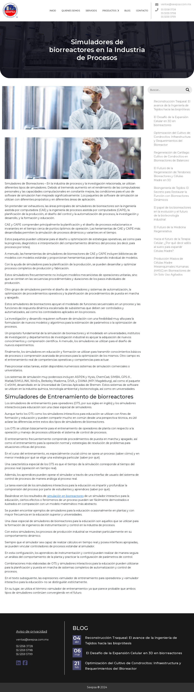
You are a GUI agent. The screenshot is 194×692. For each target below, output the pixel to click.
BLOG (127, 10)
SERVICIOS (91, 10)
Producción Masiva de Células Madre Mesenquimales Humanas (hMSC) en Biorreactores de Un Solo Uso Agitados (172, 266)
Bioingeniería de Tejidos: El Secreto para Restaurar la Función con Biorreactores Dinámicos (171, 194)
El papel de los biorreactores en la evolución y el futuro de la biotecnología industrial (172, 213)
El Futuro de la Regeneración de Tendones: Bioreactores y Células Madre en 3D (172, 174)
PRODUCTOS (110, 10)
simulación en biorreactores (65, 496)
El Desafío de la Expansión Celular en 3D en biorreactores (171, 121)
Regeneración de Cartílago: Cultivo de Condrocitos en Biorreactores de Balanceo (172, 156)
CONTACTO (142, 10)
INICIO (53, 10)
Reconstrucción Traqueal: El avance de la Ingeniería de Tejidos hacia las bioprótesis (172, 105)
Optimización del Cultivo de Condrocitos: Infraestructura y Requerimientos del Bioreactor (172, 138)
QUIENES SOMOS (71, 10)
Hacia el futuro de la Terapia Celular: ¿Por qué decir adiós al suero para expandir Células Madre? (172, 245)
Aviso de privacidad (31, 631)
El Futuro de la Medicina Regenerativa (170, 229)
